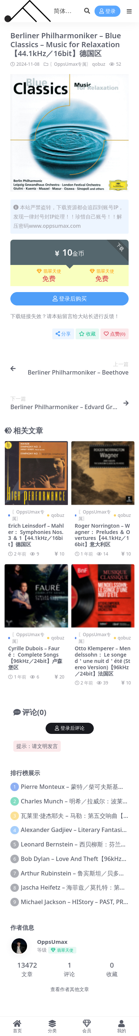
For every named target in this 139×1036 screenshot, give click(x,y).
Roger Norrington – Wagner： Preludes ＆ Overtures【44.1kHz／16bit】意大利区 (102, 535)
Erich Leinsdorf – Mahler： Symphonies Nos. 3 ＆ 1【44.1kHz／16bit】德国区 (36, 535)
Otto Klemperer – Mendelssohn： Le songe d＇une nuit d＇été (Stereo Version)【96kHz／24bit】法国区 (103, 661)
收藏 (87, 334)
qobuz (98, 64)
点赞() (114, 334)
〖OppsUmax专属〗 (70, 64)
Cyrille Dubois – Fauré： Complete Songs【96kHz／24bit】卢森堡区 (35, 657)
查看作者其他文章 (69, 989)
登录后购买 (70, 299)
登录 (107, 11)
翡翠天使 (49, 271)
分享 (63, 334)
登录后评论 (70, 728)
